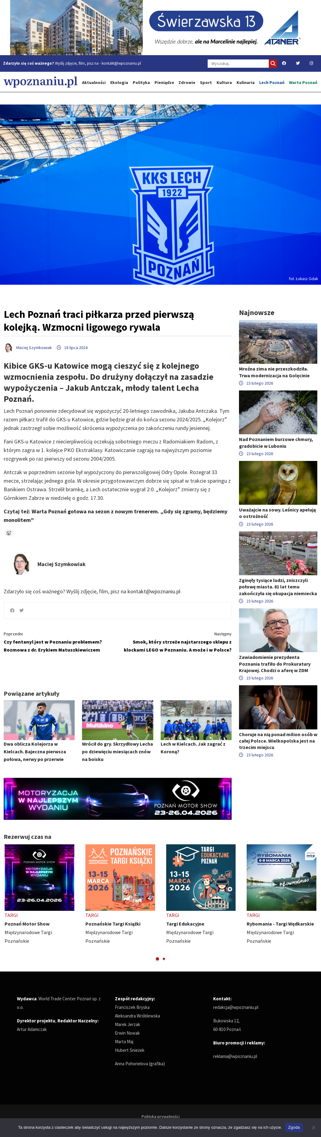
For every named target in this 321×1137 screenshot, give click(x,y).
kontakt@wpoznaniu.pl (121, 63)
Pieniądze (164, 82)
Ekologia (119, 82)
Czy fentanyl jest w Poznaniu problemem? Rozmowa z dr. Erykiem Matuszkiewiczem (58, 641)
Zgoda (294, 1127)
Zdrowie (186, 82)
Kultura (224, 82)
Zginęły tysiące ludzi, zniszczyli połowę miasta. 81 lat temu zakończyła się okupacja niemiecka (278, 586)
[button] (157, 959)
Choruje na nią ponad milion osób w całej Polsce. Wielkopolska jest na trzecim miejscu (278, 740)
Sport (206, 82)
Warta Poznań (303, 82)
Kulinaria (246, 82)
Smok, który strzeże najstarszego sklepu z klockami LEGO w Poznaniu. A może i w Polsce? (177, 641)
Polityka (141, 82)
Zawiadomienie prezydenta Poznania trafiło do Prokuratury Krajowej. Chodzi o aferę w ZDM (275, 663)
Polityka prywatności (161, 1116)
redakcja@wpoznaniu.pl (235, 1007)
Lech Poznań (271, 82)
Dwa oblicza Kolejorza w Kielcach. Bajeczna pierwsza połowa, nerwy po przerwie (35, 751)
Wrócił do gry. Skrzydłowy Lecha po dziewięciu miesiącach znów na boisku (117, 751)
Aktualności (94, 82)
